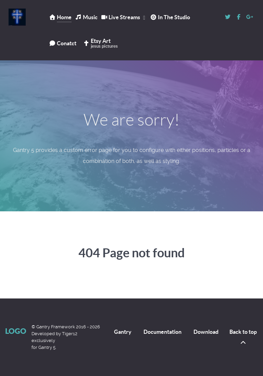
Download (205, 332)
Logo (15, 331)
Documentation (162, 332)
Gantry (123, 332)
